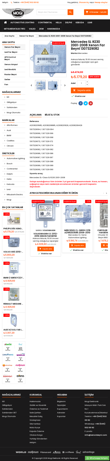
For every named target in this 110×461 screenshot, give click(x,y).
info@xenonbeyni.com (96, 435)
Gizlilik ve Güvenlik (38, 405)
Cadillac (10, 140)
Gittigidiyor (11, 102)
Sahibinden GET (9, 412)
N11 (7, 97)
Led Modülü (10, 69)
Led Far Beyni (10, 52)
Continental (45, 22)
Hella (59, 22)
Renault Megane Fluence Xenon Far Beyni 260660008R (13, 304)
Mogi (8, 199)
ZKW (41, 28)
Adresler (61, 412)
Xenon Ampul (11, 64)
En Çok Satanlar (12, 207)
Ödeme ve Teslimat (39, 409)
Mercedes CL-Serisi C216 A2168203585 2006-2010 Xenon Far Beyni (77, 232)
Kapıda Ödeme (37, 431)
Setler (7, 79)
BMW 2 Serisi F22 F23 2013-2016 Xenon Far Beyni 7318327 (13, 278)
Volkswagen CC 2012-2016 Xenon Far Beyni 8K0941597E (46, 236)
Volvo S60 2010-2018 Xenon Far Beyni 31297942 (13, 252)
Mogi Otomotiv (13, 112)
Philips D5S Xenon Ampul (13, 228)
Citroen (10, 145)
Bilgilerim (61, 401)
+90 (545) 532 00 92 (29, 2)
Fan (6, 84)
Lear (90, 22)
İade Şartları (35, 412)
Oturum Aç (84, 2)
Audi (8, 130)
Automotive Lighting (22, 22)
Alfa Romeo (12, 125)
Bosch (9, 163)
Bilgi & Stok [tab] (52, 114)
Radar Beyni (10, 74)
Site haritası (35, 423)
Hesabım (62, 394)
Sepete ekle (82, 90)
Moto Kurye (35, 427)
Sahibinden (11, 107)
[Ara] (55, 12)
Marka (74, 53)
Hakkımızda (53, 28)
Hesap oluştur (101, 2)
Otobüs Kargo (36, 435)
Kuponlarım (62, 409)
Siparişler (61, 405)
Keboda (80, 22)
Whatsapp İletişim (97, 458)
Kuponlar (61, 416)
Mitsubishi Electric (14, 28)
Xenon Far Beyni (12, 47)
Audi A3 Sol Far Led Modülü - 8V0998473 (13, 330)
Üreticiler (8, 153)
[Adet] (81, 83)
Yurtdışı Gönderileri (38, 438)
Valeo (32, 28)
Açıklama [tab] (36, 114)
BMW (8, 135)
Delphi (68, 22)
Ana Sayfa (8, 42)
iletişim (5, 2)
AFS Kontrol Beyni (10, 58)
